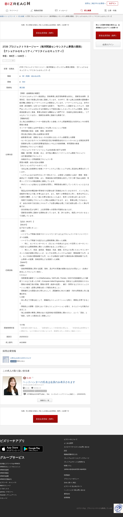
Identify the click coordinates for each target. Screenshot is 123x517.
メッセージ (63, 10)
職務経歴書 (38, 10)
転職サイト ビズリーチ (7, 16)
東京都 (22, 88)
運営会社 (67, 494)
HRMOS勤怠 (4, 473)
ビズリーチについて (70, 439)
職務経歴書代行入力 (70, 454)
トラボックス (4, 489)
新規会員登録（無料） (45, 33)
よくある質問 (68, 443)
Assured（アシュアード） (8, 495)
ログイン (112, 3)
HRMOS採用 (4, 470)
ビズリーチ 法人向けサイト (73, 486)
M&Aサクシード (5, 485)
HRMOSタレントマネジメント (10, 467)
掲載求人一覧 (44, 400)
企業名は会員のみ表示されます (20, 358)
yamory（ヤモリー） (7, 492)
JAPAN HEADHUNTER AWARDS (75, 469)
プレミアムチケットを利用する (74, 462)
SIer (23, 82)
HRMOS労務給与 (6, 479)
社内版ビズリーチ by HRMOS (10, 464)
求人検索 (87, 10)
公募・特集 (112, 10)
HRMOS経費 (4, 476)
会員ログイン (108, 44)
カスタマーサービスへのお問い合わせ (76, 447)
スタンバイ (3, 498)
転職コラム (67, 465)
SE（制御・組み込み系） (32, 76)
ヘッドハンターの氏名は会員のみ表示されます (49, 382)
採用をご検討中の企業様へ (95, 3)
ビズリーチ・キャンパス (8, 482)
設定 (65, 451)
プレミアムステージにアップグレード (76, 458)
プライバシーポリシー (71, 479)
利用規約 (67, 475)
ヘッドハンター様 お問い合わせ (74, 490)
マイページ (13, 10)
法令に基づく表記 (70, 482)
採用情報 (67, 497)
